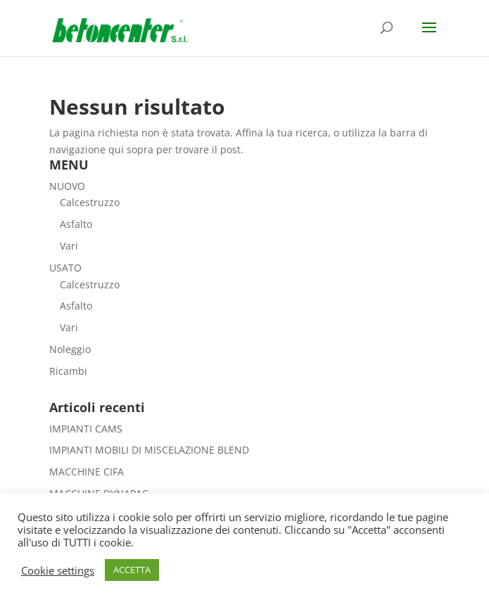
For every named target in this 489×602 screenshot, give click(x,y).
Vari (69, 245)
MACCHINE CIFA (86, 471)
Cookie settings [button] (57, 570)
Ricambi (68, 371)
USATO (65, 267)
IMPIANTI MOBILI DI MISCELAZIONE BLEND (149, 449)
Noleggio (70, 349)
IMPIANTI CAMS (85, 428)
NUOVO (67, 186)
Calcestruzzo (90, 202)
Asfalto (76, 224)
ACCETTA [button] (132, 569)
